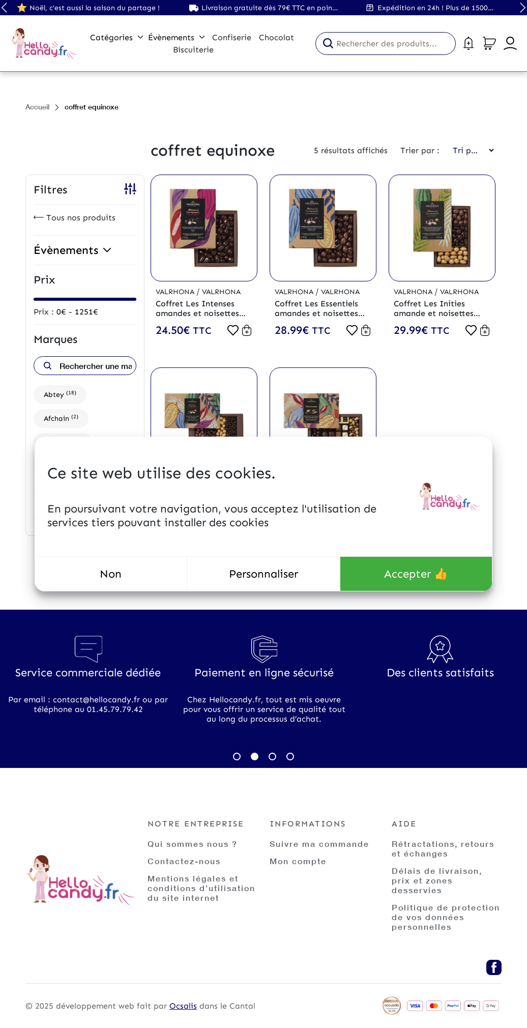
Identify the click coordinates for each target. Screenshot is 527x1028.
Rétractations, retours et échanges (443, 848)
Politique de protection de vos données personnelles (446, 916)
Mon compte (298, 861)
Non (111, 574)
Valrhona (176, 292)
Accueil (37, 106)
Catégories (116, 37)
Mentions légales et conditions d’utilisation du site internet (201, 887)
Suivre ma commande (319, 843)
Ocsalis (183, 1006)
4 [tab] (290, 756)
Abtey (60, 394)
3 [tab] (272, 756)
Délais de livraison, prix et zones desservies (437, 880)
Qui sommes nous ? (193, 843)
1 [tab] (237, 756)
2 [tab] (254, 756)
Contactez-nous (184, 861)
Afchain (61, 418)
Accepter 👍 (416, 574)
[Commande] (470, 150)
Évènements (176, 37)
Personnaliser (263, 574)
